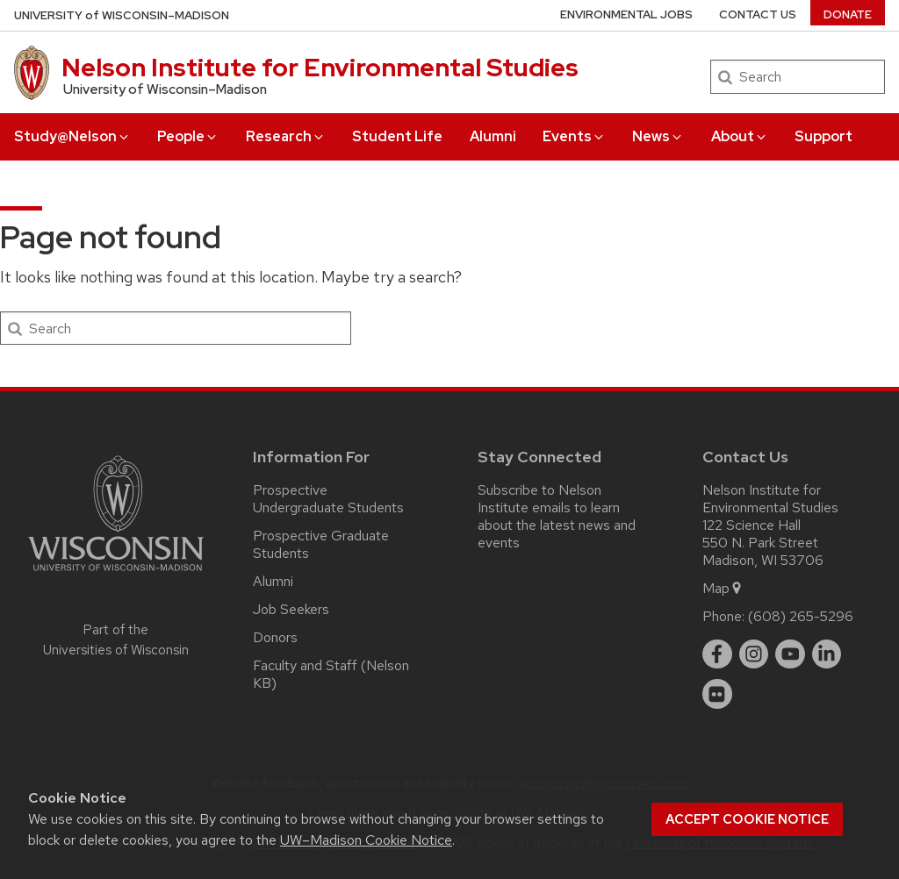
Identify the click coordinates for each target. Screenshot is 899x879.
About (739, 136)
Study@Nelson (72, 136)
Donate (847, 14)
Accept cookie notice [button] (747, 819)
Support (823, 136)
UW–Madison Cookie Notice (366, 840)
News (658, 136)
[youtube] (790, 654)
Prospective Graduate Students (321, 544)
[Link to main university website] (116, 574)
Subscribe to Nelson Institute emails (539, 499)
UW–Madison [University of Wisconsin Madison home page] (121, 15)
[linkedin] (827, 654)
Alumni (493, 136)
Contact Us (757, 14)
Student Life (397, 136)
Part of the (116, 640)
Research (286, 136)
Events (574, 136)
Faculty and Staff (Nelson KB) (331, 674)
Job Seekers (291, 609)
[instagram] (754, 654)
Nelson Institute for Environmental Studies (320, 67)
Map (723, 588)
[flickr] (717, 694)
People (188, 136)
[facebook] (717, 654)
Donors (275, 637)
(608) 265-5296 (800, 616)
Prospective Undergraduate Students (328, 499)
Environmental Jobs (626, 14)
